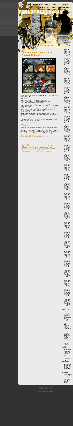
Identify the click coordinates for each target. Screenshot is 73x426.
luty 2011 (66, 262)
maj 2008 (66, 302)
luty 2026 (66, 44)
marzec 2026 (67, 43)
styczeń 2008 (67, 307)
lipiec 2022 (66, 97)
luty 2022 (66, 102)
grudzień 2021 (67, 105)
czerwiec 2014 (67, 214)
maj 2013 (66, 230)
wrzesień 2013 (67, 225)
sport (65, 338)
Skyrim (24, 149)
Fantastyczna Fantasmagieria (67, 369)
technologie (66, 340)
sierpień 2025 (67, 52)
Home (22, 4)
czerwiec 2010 (67, 272)
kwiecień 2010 (67, 274)
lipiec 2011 (66, 256)
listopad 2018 (67, 149)
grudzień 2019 (67, 134)
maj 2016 (66, 186)
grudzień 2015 (67, 192)
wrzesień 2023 (67, 80)
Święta (65, 339)
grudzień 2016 (67, 177)
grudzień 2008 (67, 293)
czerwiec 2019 (67, 141)
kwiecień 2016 (67, 187)
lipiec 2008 (66, 300)
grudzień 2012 (67, 235)
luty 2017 (66, 175)
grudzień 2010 (67, 264)
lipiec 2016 (66, 184)
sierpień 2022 (67, 96)
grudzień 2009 (67, 279)
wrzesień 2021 (67, 109)
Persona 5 (50, 147)
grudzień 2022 (67, 90)
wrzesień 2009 (67, 283)
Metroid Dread (43, 147)
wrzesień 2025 (67, 51)
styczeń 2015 (67, 205)
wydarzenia (66, 344)
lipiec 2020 (66, 126)
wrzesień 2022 (67, 95)
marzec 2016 (67, 188)
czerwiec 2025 (67, 54)
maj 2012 (66, 244)
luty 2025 (66, 59)
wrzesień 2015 (67, 196)
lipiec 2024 (66, 68)
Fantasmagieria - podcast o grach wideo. (54, 8)
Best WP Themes (60, 389)
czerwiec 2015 (67, 199)
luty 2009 (66, 291)
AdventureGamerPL (68, 374)
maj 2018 (66, 157)
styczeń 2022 (67, 103)
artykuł (65, 313)
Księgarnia (66, 354)
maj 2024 (66, 70)
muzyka (65, 332)
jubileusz (66, 325)
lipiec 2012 (66, 242)
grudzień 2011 (67, 250)
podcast (24, 148)
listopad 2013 (67, 222)
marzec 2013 (67, 232)
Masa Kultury (67, 379)
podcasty (40, 151)
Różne (65, 336)
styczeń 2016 (67, 190)
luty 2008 (66, 305)
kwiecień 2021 (67, 115)
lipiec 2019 (66, 140)
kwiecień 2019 (67, 144)
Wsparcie (65, 4)
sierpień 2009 (67, 284)
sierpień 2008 (67, 299)
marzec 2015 (67, 203)
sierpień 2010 (67, 270)
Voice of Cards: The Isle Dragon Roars (36, 149)
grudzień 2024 (67, 61)
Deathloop (39, 146)
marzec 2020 (67, 130)
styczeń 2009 (67, 292)
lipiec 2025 (66, 53)
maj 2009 (66, 288)
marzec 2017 (67, 174)
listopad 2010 (67, 265)
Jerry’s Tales (66, 376)
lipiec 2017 (66, 169)
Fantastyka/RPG (67, 317)
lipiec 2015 (66, 198)
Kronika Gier (66, 378)
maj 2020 (66, 128)
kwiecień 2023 (67, 86)
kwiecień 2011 (67, 260)
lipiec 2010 (66, 271)
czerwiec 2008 (67, 301)
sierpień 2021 (67, 110)
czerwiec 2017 (67, 170)
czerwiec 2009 (67, 286)
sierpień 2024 (67, 67)
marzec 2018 (67, 159)
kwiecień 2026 (67, 42)
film (64, 319)
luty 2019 (66, 146)
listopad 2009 (67, 280)
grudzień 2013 (67, 221)
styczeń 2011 (67, 263)
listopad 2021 (67, 106)
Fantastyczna (67, 315)
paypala (29, 130)
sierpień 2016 (67, 183)
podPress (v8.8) (50, 391)
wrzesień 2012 (67, 240)
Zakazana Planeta (66, 382)
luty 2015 (66, 204)
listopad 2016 (67, 178)
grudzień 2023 (67, 76)
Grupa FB (45, 136)
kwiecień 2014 (67, 216)
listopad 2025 (67, 48)
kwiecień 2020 (67, 129)
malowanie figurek (66, 330)
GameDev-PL (67, 375)
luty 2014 (66, 218)
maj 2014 (66, 215)
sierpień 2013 (67, 226)
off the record (67, 355)
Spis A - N (48, 4)
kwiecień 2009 (67, 289)
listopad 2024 (67, 62)
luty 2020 (66, 131)
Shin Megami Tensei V (49, 148)
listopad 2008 (67, 294)
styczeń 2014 (67, 219)
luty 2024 (66, 73)
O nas (28, 4)
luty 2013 (66, 233)
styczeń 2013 (67, 234)
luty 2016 (66, 189)
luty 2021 (66, 117)
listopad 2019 (67, 135)
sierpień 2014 (67, 212)
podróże (65, 334)
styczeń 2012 (67, 248)
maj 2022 (66, 99)
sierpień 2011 (67, 255)
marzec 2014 (67, 217)
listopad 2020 (67, 120)
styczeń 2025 (67, 60)
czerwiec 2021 (67, 112)
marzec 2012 (67, 246)
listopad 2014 (67, 207)
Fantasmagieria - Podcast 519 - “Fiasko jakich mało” (36, 53)
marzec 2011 (67, 261)
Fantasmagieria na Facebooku (27, 136)
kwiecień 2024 (67, 71)
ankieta (65, 311)
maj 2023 (66, 84)
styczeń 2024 (67, 74)
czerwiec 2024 (67, 69)
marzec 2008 (67, 304)
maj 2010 (66, 273)
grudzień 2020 (67, 119)
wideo (65, 343)
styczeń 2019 (67, 147)
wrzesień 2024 (67, 65)
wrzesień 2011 (67, 254)
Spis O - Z (56, 4)
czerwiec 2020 (67, 127)
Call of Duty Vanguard (30, 146)
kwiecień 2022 (67, 100)
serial (65, 337)
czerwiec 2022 (67, 98)
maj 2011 (66, 259)
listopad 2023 (67, 77)
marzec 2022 (67, 101)
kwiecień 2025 (67, 57)
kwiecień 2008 (67, 303)
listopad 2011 (67, 251)
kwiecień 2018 (67, 158)
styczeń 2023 (67, 89)
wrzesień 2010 (67, 269)
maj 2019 (66, 142)
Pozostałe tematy (37, 4)
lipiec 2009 (66, 285)
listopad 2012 (67, 236)
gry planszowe (67, 323)
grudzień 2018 (67, 148)
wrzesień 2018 (67, 153)
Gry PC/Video (33, 151)
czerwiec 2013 (67, 228)
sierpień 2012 (67, 241)
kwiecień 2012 (67, 245)
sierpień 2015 (67, 197)
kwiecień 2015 (67, 202)
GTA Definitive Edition (33, 147)
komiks (65, 326)
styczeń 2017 (67, 176)
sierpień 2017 (67, 168)
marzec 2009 (67, 290)
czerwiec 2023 (67, 83)
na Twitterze (39, 136)
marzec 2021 (67, 116)
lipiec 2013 (66, 227)
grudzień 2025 (67, 47)
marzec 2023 (67, 87)
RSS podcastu (67, 358)
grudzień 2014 (67, 206)
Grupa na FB (67, 351)
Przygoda (66, 335)
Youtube (22, 124)
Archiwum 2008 (67, 363)
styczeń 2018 (67, 161)
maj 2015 (66, 201)
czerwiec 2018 (67, 156)
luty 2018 (66, 160)
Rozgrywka (66, 380)
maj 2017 (66, 172)
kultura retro (66, 328)
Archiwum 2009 (67, 364)
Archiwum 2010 (67, 365)
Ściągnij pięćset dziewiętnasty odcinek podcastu (32, 122)
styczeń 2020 (67, 132)
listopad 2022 (67, 91)
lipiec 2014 (66, 213)
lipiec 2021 (66, 111)
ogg (30, 125)
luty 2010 (66, 276)
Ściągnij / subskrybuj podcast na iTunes (30, 135)
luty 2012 (66, 247)
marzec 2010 (67, 275)
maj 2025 (66, 55)
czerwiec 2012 (67, 243)
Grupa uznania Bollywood (67, 353)
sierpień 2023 (67, 81)
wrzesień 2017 (67, 167)
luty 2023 (66, 88)
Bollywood (66, 314)
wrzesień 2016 (67, 182)
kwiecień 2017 (67, 173)
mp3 (28, 125)
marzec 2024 (67, 72)
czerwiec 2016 (67, 185)
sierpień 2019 (67, 139)
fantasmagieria (47, 146)
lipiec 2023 (66, 82)
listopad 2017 (67, 164)
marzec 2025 (67, 58)
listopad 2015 (67, 193)
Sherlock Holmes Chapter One (35, 148)
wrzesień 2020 (67, 124)
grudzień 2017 (67, 163)
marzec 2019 (67, 145)
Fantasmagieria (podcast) (67, 367)
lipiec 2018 (66, 155)
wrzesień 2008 (67, 298)
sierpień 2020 (67, 125)
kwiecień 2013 (67, 231)
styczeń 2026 (67, 45)
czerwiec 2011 (67, 257)
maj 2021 (66, 113)
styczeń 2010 (67, 278)
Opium (65, 357)
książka (65, 327)
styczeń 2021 (67, 118)
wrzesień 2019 (67, 138)
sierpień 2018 (67, 154)
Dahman (27, 144)
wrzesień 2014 (67, 211)
